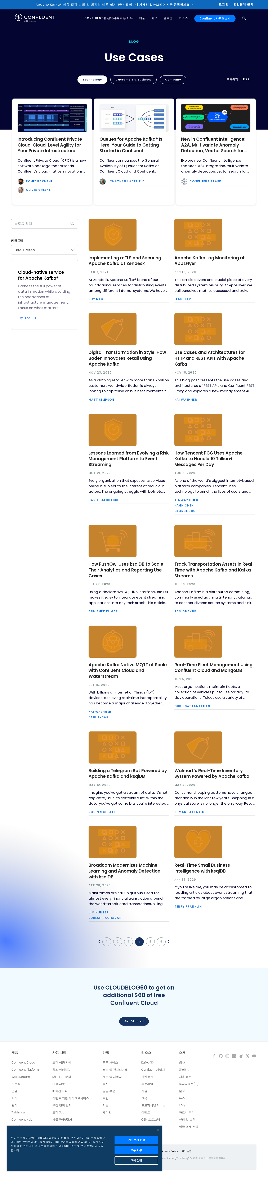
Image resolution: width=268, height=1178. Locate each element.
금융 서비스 (110, 1062)
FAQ (182, 1105)
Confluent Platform (25, 1070)
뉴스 (182, 1098)
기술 (105, 1105)
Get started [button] (134, 1021)
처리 (14, 1098)
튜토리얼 (147, 1084)
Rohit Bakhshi (39, 181)
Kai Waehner (185, 399)
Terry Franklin (188, 906)
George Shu (185, 511)
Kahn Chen (184, 505)
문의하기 (185, 1070)
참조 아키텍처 (61, 1070)
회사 (182, 1062)
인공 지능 (58, 1084)
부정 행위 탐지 (62, 1105)
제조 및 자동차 (112, 1077)
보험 (105, 1098)
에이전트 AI (59, 1091)
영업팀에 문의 (243, 4)
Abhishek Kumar (103, 611)
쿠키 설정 (187, 1151)
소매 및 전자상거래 (115, 1070)
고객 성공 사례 (62, 1062)
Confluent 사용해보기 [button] (215, 18)
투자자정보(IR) (188, 1084)
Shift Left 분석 (61, 1077)
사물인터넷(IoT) (62, 1119)
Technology (92, 80)
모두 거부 (136, 1150)
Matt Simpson (101, 399)
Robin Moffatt (102, 812)
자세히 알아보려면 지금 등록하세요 (164, 5)
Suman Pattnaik (189, 812)
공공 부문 (109, 1091)
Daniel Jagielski (103, 500)
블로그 (183, 1091)
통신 (105, 1084)
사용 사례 (59, 1052)
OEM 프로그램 (150, 1119)
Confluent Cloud (23, 1062)
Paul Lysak (98, 717)
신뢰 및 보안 (187, 1119)
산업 (106, 1052)
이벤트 (145, 1112)
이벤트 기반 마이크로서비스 (70, 1098)
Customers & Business (133, 80)
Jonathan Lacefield (126, 181)
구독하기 (232, 79)
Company (173, 80)
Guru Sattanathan (192, 706)
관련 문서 (147, 1077)
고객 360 (58, 1112)
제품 (15, 1052)
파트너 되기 (187, 1112)
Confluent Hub (22, 1119)
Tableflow (18, 1112)
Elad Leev (182, 299)
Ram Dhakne (185, 611)
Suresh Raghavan (105, 918)
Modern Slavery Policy (165, 1151)
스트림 (16, 1084)
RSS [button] (246, 79)
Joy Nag (96, 299)
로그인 (223, 4)
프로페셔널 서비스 (153, 1105)
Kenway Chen (186, 500)
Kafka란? (147, 1062)
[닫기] (158, 1130)
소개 (182, 1052)
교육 (144, 1098)
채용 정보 (185, 1077)
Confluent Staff (205, 181)
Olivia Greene (38, 190)
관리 (14, 1105)
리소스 (146, 1052)
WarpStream (21, 1077)
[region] (84, 1148)
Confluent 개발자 (153, 1070)
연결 (14, 1091)
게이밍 (107, 1112)
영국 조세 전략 (188, 1127)
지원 (144, 1091)
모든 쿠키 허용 (136, 1140)
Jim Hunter (99, 912)
